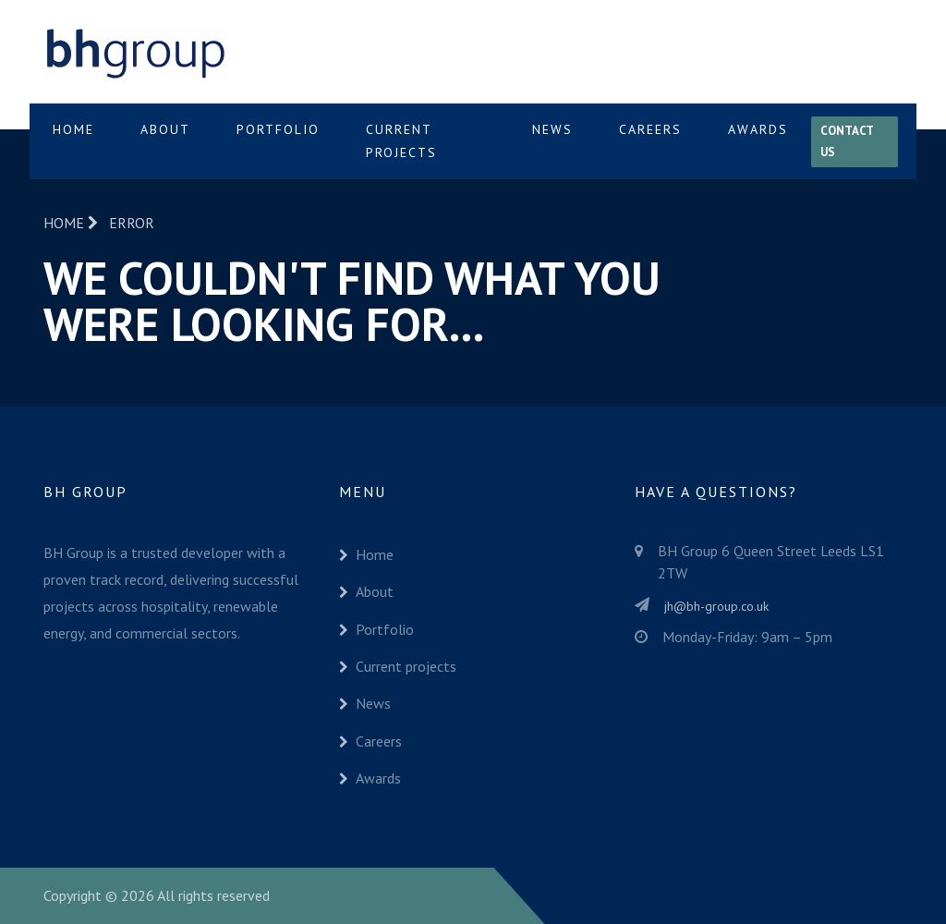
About (165, 129)
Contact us (847, 141)
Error (131, 222)
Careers (650, 129)
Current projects (401, 141)
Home (73, 129)
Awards (758, 129)
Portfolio (278, 129)
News (552, 129)
